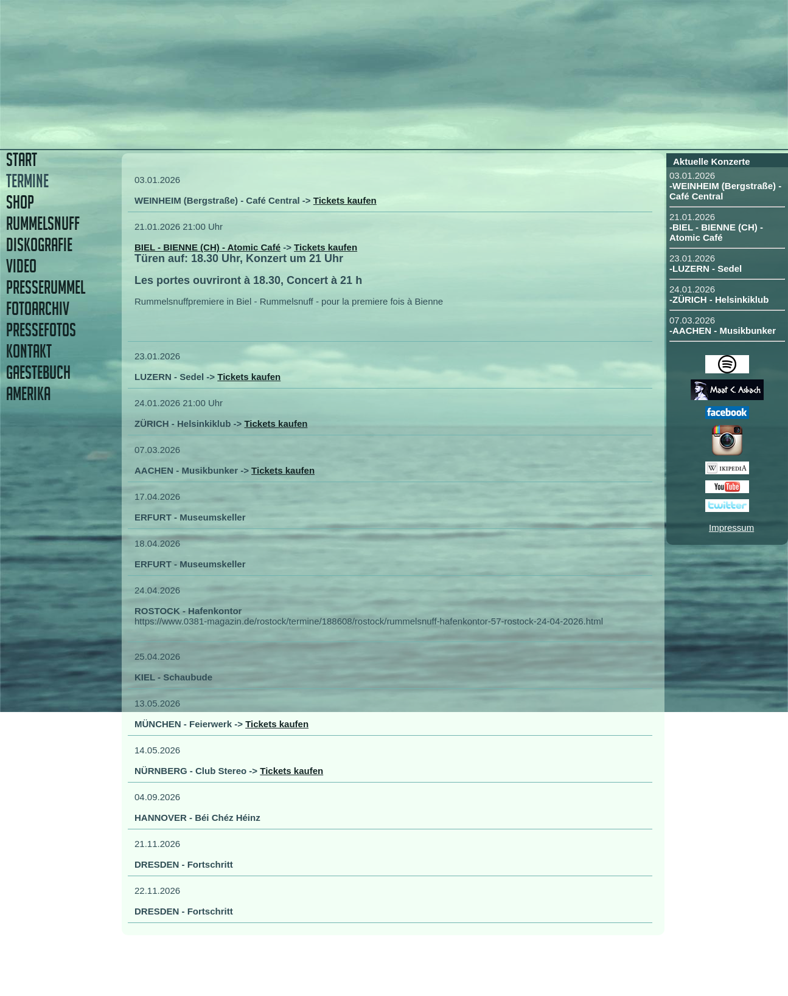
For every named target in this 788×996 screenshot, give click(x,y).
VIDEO (21, 266)
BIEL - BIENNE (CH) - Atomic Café (207, 247)
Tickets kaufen (345, 200)
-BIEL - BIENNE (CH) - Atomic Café (716, 232)
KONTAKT (29, 351)
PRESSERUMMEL (45, 287)
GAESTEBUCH (38, 372)
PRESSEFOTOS (41, 330)
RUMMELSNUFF (43, 223)
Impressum (731, 527)
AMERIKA (28, 394)
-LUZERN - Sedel (705, 268)
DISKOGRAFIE (39, 245)
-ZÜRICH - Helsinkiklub (719, 299)
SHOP (20, 202)
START (21, 160)
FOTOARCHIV (37, 309)
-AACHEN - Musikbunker (722, 330)
